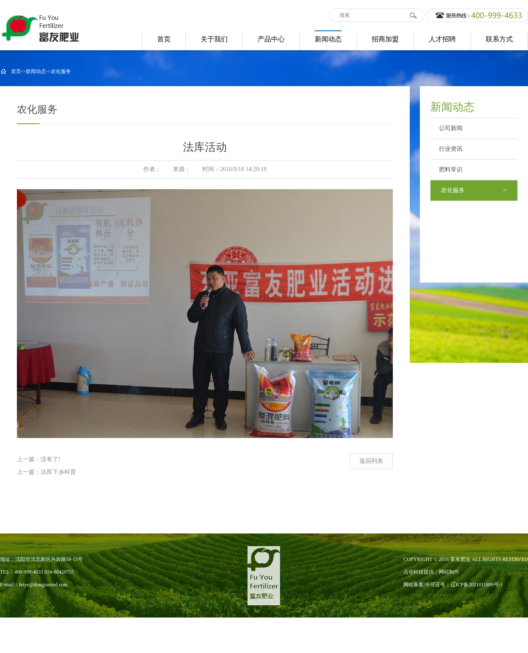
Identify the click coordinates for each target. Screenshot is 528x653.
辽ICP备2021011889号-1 (477, 585)
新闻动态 (36, 71)
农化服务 (61, 71)
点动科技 (413, 572)
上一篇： (29, 472)
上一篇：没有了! (38, 459)
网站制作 (449, 572)
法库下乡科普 (58, 472)
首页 (16, 71)
